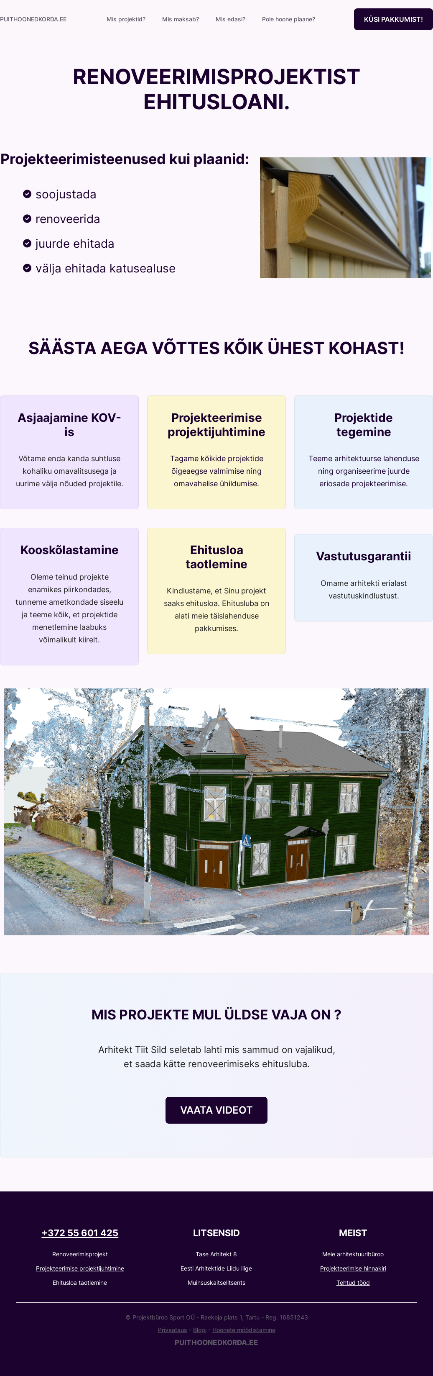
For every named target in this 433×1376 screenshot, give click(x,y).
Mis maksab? (180, 19)
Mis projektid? (126, 19)
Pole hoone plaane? (288, 19)
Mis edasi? (230, 19)
